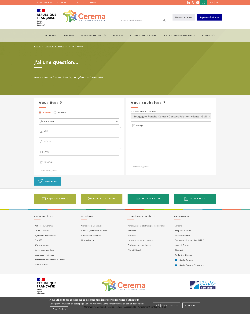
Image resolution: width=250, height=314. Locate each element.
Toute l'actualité (42, 230)
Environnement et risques (139, 245)
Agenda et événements (45, 235)
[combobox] (79, 121)
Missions (68, 35)
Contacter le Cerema (54, 46)
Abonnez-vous (151, 198)
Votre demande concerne (144, 111)
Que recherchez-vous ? (132, 20)
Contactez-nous (104, 198)
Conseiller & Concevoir (91, 225)
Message (139, 125)
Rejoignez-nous (57, 198)
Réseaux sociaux (42, 245)
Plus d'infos (59, 309)
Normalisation (87, 240)
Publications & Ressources (179, 35)
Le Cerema (50, 35)
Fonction (48, 162)
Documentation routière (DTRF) (189, 240)
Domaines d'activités (93, 35)
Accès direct (43, 2)
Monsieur (47, 112)
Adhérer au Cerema (44, 225)
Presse (93, 2)
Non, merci (191, 305)
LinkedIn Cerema (185, 260)
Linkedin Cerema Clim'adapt (191, 265)
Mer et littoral (134, 249)
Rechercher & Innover (91, 235)
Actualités (208, 35)
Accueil (37, 46)
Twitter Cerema (185, 255)
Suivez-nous (198, 198)
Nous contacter (183, 17)
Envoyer (50, 181)
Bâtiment (132, 230)
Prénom (47, 141)
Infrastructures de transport (141, 240)
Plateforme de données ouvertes (50, 259)
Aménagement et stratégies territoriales (146, 225)
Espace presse (41, 264)
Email (46, 152)
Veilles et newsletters (44, 249)
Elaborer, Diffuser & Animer (94, 230)
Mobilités (132, 235)
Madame (62, 112)
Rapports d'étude (183, 230)
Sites (79, 2)
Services (118, 35)
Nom (46, 131)
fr (211, 2)
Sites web (179, 249)
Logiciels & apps (182, 245)
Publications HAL (182, 235)
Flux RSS (38, 240)
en (217, 2)
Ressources (62, 2)
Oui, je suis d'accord (166, 305)
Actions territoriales (143, 35)
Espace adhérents (209, 17)
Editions (178, 225)
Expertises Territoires (44, 254)
